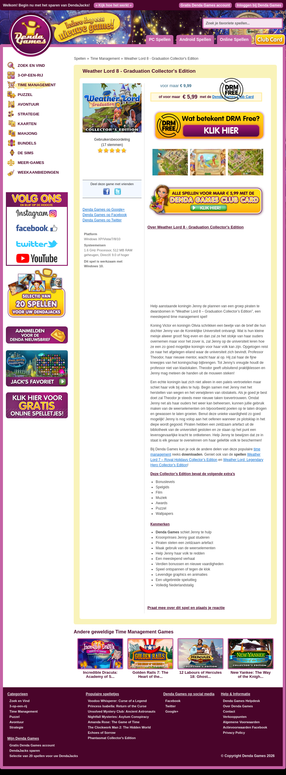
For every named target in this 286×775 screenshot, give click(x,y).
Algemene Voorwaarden (241, 722)
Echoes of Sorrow (102, 732)
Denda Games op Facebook (105, 215)
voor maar (175, 85)
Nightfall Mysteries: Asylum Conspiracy (118, 716)
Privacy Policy (234, 732)
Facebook (172, 701)
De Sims (25, 153)
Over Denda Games (238, 706)
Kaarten (27, 124)
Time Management (37, 85)
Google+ (171, 711)
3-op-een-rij (30, 75)
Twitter (170, 706)
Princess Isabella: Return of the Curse (117, 706)
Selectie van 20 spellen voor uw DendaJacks (43, 756)
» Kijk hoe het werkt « (114, 5)
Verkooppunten (234, 716)
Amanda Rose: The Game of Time (113, 722)
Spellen (80, 59)
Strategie (28, 114)
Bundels (27, 143)
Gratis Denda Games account (205, 5)
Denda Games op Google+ (104, 210)
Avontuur (28, 104)
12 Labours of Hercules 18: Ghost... (200, 675)
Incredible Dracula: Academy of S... (100, 675)
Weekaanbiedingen (38, 172)
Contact (229, 711)
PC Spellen (159, 39)
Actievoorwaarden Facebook (245, 727)
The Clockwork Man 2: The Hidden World (119, 727)
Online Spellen (234, 39)
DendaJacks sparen (24, 750)
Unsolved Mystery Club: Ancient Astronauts (121, 711)
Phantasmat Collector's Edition (112, 738)
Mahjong (27, 133)
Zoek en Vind (31, 65)
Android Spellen (195, 39)
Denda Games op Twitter (102, 220)
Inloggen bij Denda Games (259, 5)
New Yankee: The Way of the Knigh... (251, 675)
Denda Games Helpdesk (241, 701)
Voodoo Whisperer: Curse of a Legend (117, 701)
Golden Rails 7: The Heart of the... (150, 675)
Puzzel (25, 94)
